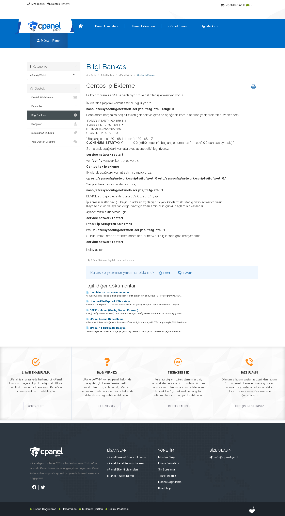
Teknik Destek (167, 476)
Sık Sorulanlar (167, 469)
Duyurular (53, 106)
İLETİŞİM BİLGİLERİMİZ (249, 406)
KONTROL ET (36, 406)
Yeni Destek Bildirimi (53, 141)
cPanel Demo (177, 26)
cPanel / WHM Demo (120, 476)
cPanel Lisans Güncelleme (104, 319)
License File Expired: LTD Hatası (108, 301)
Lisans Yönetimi (168, 463)
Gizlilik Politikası (118, 509)
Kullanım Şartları (92, 509)
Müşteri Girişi (166, 457)
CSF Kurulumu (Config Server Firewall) (112, 310)
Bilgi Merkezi (208, 26)
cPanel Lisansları (105, 26)
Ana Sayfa (91, 75)
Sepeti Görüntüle (237, 5)
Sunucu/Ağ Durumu (53, 132)
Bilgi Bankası (107, 75)
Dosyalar (53, 124)
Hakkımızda (69, 509)
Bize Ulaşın (36, 4)
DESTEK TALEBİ (178, 406)
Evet (164, 273)
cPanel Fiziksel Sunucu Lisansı (126, 457)
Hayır (185, 273)
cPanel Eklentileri (143, 26)
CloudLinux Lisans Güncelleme (107, 292)
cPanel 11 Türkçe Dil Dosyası (106, 327)
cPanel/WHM (126, 75)
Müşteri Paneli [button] (48, 40)
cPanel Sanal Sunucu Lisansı (125, 463)
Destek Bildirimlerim (53, 97)
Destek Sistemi (58, 4)
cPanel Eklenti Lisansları (122, 469)
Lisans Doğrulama (170, 482)
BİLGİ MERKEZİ (107, 406)
